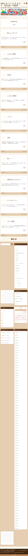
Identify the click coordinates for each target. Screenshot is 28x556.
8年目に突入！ (3, 332)
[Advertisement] (8, 296)
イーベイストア (18, 285)
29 (22, 319)
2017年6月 (16, 458)
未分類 (4, 46)
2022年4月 (16, 337)
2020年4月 (16, 385)
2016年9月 (16, 480)
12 (17, 315)
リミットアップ (18, 280)
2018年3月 (16, 435)
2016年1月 (16, 500)
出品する (17, 255)
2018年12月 (17, 415)
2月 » (26, 321)
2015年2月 (16, 525)
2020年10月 (17, 370)
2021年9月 (16, 347)
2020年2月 (16, 390)
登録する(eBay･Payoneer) (20, 253)
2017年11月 (17, 445)
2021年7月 (16, 350)
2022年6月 (16, 332)
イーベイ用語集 (18, 283)
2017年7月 (16, 455)
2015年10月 (17, 508)
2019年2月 (16, 410)
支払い (2, 320)
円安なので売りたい (18, 293)
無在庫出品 (17, 270)
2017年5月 (16, 460)
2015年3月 (16, 523)
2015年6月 (16, 518)
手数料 (17, 260)
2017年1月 (16, 470)
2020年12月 (17, 365)
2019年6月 (16, 405)
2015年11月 (17, 505)
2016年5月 (16, 490)
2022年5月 (16, 335)
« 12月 (16, 321)
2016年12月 (17, 473)
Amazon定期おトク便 (18, 301)
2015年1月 (16, 528)
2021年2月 (16, 360)
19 (17, 317)
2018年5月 (16, 430)
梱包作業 (17, 265)
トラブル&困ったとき (19, 278)
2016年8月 (16, 483)
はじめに (17, 250)
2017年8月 (16, 453)
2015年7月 (16, 515)
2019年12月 (17, 395)
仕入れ (4, 193)
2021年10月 (17, 345)
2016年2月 (16, 498)
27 (19, 319)
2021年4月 (16, 355)
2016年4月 (16, 493)
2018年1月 (16, 440)
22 (22, 317)
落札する (17, 258)
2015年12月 (17, 503)
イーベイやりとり (4, 310)
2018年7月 (16, 425)
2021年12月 (17, 342)
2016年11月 (17, 475)
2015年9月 (16, 510)
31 (25, 319)
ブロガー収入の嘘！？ (18, 296)
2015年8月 (16, 513)
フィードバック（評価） (19, 263)
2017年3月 (16, 465)
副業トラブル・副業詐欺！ (19, 298)
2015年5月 (16, 520)
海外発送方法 (18, 268)
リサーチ (17, 273)
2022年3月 (16, 340)
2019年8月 (16, 400)
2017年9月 (16, 450)
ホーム (17, 248)
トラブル (4, 214)
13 (19, 315)
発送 (2, 325)
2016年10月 (17, 478)
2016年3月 (16, 495)
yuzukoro (24, 46)
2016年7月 (16, 485)
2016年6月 (16, 488)
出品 (2, 318)
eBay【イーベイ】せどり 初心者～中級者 (7, 549)
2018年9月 (16, 420)
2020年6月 (16, 380)
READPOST (24, 42)
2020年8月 (16, 375)
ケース (17, 275)
